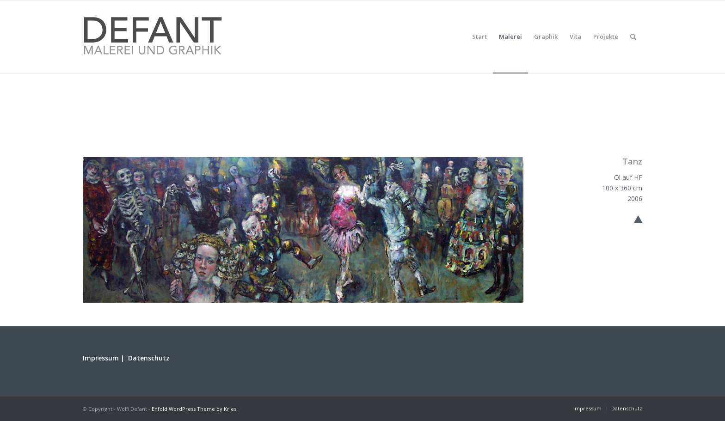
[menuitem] (479, 36)
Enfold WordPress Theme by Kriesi (195, 408)
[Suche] (633, 36)
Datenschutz (149, 358)
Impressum (101, 358)
